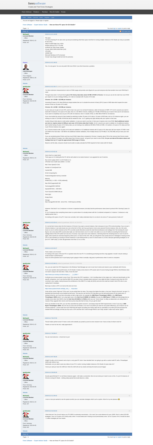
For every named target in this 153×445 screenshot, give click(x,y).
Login (52, 17)
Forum (63, 12)
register (120, 28)
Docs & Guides (54, 12)
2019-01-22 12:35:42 (51, 395)
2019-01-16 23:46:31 (51, 263)
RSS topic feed (126, 31)
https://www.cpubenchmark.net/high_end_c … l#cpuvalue (61, 288)
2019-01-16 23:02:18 (51, 151)
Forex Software (27, 12)
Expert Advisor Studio (40, 24)
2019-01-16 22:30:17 (51, 86)
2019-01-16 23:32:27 (51, 248)
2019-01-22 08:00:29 (51, 372)
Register (47, 17)
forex (37, 3)
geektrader (27, 86)
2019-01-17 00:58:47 (51, 333)
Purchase (45, 12)
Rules (41, 17)
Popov (25, 62)
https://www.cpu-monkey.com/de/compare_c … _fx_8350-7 (61, 274)
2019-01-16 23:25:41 (51, 222)
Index (24, 17)
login (114, 28)
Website (25, 83)
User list (35, 17)
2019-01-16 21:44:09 (51, 34)
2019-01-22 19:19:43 (51, 411)
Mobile (29, 17)
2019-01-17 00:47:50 (51, 318)
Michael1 (26, 34)
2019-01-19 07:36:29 (51, 356)
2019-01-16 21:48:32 (51, 62)
